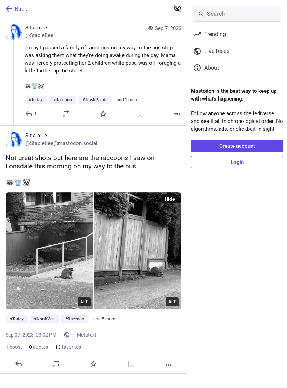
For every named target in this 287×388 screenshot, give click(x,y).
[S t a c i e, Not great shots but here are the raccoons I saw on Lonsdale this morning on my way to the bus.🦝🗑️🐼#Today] (93, 249)
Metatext (86, 335)
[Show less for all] (177, 8)
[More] (177, 114)
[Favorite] (103, 114)
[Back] (84, 9)
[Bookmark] (140, 114)
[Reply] (31, 114)
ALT (84, 301)
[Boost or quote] (66, 114)
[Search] (237, 14)
